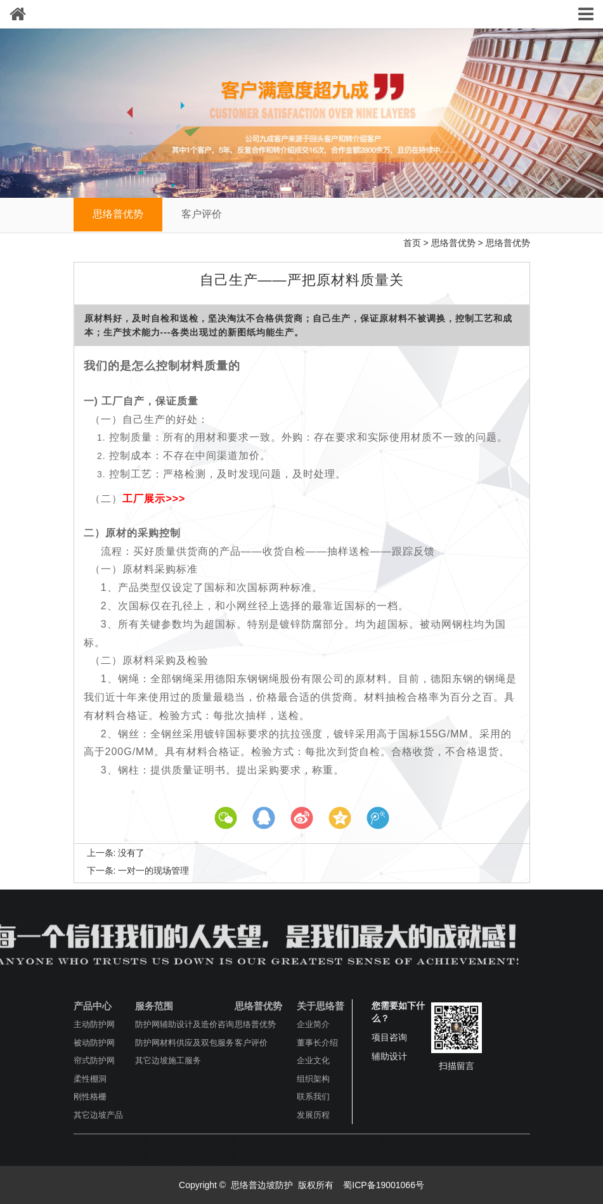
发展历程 (313, 1115)
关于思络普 (320, 1005)
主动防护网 (94, 1024)
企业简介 (313, 1024)
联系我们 (313, 1096)
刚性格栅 (90, 1096)
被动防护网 (94, 1042)
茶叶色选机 (214, 1156)
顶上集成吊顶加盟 (159, 1141)
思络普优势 (118, 214)
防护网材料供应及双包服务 (184, 1042)
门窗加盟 (448, 1141)
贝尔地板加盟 (269, 1141)
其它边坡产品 (98, 1115)
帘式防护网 (94, 1060)
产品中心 (93, 1005)
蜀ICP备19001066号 (382, 1185)
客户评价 (201, 214)
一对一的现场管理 (153, 870)
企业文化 (313, 1060)
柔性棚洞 (90, 1079)
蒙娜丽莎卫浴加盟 (337, 1141)
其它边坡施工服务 (168, 1060)
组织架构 (313, 1079)
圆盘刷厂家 (402, 1141)
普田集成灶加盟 (155, 1156)
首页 (412, 243)
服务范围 (154, 1005)
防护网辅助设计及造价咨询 (184, 1024)
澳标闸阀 (219, 1141)
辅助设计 (389, 1056)
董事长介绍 (317, 1042)
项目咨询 (389, 1037)
